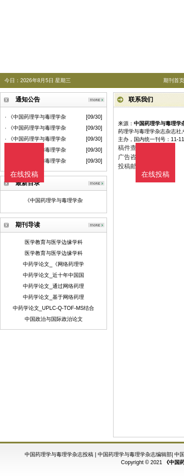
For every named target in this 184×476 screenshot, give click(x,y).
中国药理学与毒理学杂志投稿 (59, 454)
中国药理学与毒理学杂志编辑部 (135, 454)
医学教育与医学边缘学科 (54, 242)
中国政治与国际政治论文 (54, 319)
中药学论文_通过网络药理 (53, 286)
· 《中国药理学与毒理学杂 (35, 117)
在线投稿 (155, 174)
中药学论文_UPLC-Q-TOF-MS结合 (54, 308)
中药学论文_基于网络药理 (53, 297)
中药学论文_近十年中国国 (53, 275)
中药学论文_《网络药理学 (53, 264)
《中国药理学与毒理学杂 (54, 200)
